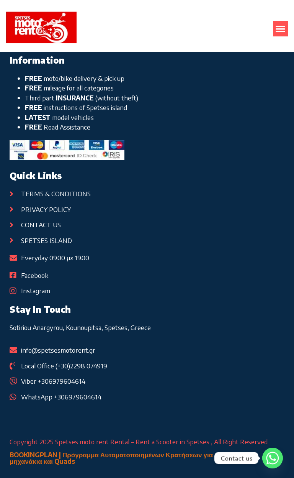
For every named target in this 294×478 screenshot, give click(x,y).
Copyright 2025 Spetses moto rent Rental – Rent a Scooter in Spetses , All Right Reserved (139, 441)
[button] (281, 29)
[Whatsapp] (272, 458)
